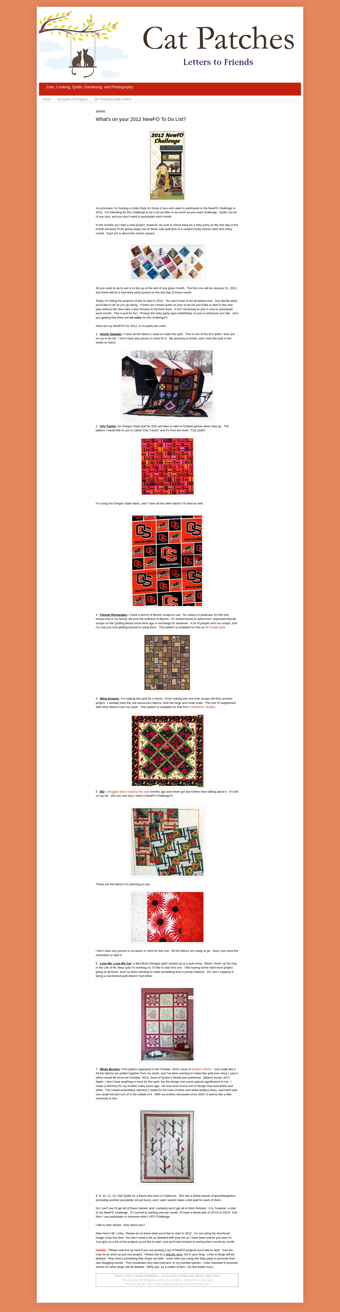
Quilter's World (201, 1069)
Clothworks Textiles (202, 707)
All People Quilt (215, 627)
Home (46, 99)
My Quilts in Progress (72, 99)
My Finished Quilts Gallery (112, 99)
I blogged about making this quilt (127, 791)
